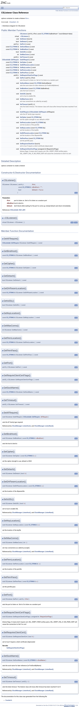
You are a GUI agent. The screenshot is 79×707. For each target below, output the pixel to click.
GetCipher (23, 62)
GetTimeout (24, 57)
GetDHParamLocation (27, 65)
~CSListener (24, 36)
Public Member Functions (62, 10)
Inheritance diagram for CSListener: (13, 26)
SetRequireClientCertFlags (28, 149)
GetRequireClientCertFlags (28, 75)
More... (27, 18)
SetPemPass (24, 138)
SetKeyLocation (25, 128)
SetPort (22, 78)
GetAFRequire (24, 60)
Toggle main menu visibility (3, 7)
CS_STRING (45, 34)
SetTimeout (24, 104)
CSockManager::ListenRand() (44, 426)
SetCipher (23, 117)
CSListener (23, 34)
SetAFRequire (24, 112)
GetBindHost (24, 49)
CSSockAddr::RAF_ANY (17, 210)
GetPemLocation (25, 70)
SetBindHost (24, 88)
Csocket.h (14, 22)
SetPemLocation (25, 122)
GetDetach (23, 41)
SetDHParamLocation (27, 133)
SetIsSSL (23, 94)
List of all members (73, 10)
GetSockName (24, 47)
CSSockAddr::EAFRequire (10, 60)
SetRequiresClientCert (27, 144)
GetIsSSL (23, 52)
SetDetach (23, 39)
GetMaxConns (24, 54)
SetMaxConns (24, 99)
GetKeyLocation (25, 67)
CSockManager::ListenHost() (21, 426)
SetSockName (24, 83)
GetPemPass (24, 73)
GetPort (22, 44)
